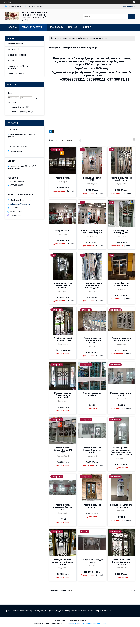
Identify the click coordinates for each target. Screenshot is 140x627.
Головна (12, 27)
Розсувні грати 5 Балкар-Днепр (121, 284)
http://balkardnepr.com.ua (20, 200)
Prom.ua (83, 621)
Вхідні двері (13, 49)
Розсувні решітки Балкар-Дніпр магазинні (63, 395)
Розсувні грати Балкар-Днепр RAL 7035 (62, 450)
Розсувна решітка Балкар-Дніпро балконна (63, 285)
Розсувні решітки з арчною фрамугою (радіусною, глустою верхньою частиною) (121, 451)
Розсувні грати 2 (63, 230)
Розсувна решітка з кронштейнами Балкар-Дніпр (92, 285)
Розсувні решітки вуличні (92, 506)
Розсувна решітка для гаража (92, 561)
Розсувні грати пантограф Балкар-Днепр (63, 507)
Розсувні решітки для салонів (121, 394)
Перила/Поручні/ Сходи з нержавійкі (19, 67)
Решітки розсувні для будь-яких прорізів (92, 231)
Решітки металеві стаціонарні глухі (63, 339)
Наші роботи (56, 27)
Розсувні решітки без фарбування (121, 179)
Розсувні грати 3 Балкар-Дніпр (121, 231)
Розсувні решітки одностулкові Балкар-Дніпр (63, 562)
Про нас (72, 27)
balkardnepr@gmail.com (20, 204)
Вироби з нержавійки (17, 55)
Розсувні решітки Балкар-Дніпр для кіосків (92, 340)
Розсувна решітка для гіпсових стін (121, 506)
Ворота (11, 60)
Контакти (87, 27)
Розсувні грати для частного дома (121, 339)
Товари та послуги (31, 27)
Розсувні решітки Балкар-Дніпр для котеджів (121, 562)
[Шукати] (131, 16)
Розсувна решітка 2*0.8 (92, 179)
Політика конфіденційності (96, 623)
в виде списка (134, 140)
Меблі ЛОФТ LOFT (16, 74)
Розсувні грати (63, 178)
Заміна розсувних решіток (92, 394)
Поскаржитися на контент (74, 623)
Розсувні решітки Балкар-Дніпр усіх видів (92, 450)
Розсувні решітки (15, 44)
